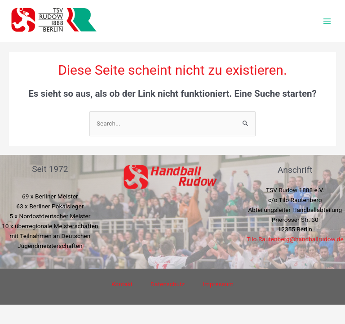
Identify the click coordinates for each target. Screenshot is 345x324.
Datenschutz (167, 284)
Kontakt (122, 284)
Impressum (218, 284)
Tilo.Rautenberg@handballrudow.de (295, 239)
